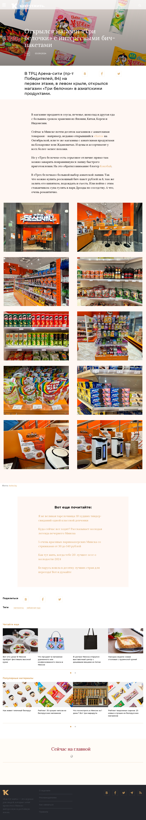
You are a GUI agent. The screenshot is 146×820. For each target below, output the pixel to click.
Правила (43, 812)
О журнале (44, 790)
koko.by (13, 485)
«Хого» (99, 136)
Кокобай (105, 166)
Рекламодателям (47, 797)
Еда (29, 53)
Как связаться (46, 804)
